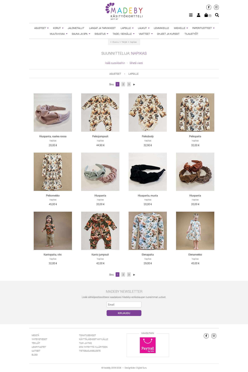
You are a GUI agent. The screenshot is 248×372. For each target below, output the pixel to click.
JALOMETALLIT (76, 28)
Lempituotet (39, 346)
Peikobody (148, 136)
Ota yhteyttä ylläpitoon (93, 346)
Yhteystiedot (39, 339)
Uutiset (36, 350)
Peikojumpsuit (100, 136)
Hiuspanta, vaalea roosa (52, 136)
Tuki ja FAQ (85, 342)
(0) (208, 15)
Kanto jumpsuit (100, 254)
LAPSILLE (126, 28)
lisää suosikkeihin (115, 63)
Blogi (35, 354)
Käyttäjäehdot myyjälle (93, 339)
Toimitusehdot (87, 335)
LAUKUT (142, 28)
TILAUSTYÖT (191, 33)
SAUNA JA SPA (79, 33)
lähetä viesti (136, 63)
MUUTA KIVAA (57, 33)
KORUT (57, 28)
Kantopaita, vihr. (53, 254)
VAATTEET (144, 33)
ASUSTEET (40, 28)
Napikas (139, 53)
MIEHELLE (179, 28)
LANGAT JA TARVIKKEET (102, 28)
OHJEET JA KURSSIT (168, 33)
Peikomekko (53, 195)
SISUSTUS (100, 33)
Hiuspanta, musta (148, 195)
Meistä (35, 335)
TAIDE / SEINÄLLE (122, 33)
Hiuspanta (100, 195)
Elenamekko (195, 254)
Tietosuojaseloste (90, 350)
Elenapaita (148, 254)
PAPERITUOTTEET (202, 28)
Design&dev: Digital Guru (136, 367)
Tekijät (36, 342)
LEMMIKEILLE (161, 28)
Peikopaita (195, 136)
